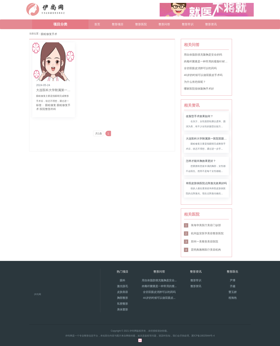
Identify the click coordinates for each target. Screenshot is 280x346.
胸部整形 (122, 297)
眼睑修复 (50, 105)
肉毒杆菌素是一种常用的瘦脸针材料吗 (206, 61)
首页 (97, 24)
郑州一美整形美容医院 (201, 241)
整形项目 (117, 24)
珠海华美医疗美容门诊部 (202, 225)
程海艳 (232, 297)
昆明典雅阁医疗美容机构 (202, 249)
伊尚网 (37, 294)
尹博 (232, 280)
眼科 (122, 280)
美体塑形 (122, 309)
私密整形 (122, 303)
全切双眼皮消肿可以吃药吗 (200, 68)
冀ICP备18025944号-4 (203, 335)
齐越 (232, 286)
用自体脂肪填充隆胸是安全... (159, 280)
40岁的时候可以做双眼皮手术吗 (203, 75)
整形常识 (187, 24)
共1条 (98, 133)
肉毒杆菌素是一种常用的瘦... (159, 286)
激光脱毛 (122, 286)
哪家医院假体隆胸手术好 (199, 88)
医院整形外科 (48, 109)
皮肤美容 (122, 292)
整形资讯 (211, 24)
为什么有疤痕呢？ (195, 81)
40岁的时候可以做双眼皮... (159, 297)
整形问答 (164, 24)
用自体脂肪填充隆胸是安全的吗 (203, 54)
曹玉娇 (232, 292)
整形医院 (141, 24)
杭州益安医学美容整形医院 (204, 233)
